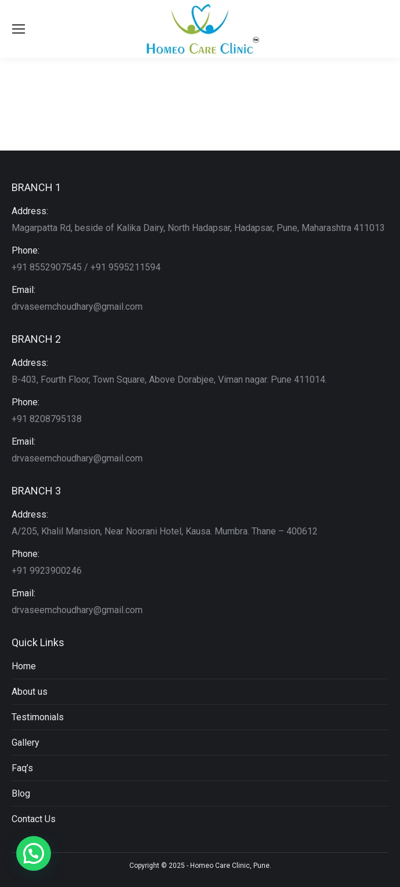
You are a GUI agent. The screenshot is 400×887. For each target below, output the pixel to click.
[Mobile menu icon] (19, 29)
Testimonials (38, 717)
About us (30, 691)
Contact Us (34, 818)
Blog (21, 793)
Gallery (25, 742)
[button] (33, 853)
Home (24, 666)
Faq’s (22, 768)
